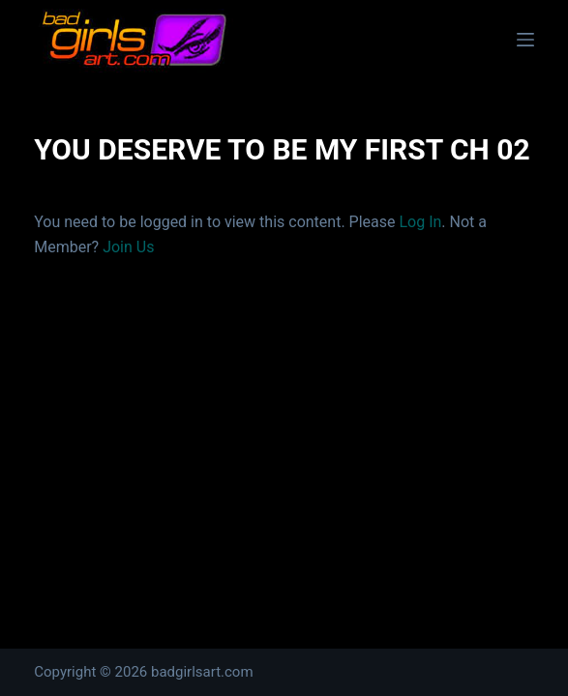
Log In (420, 222)
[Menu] (525, 39)
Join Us (128, 247)
